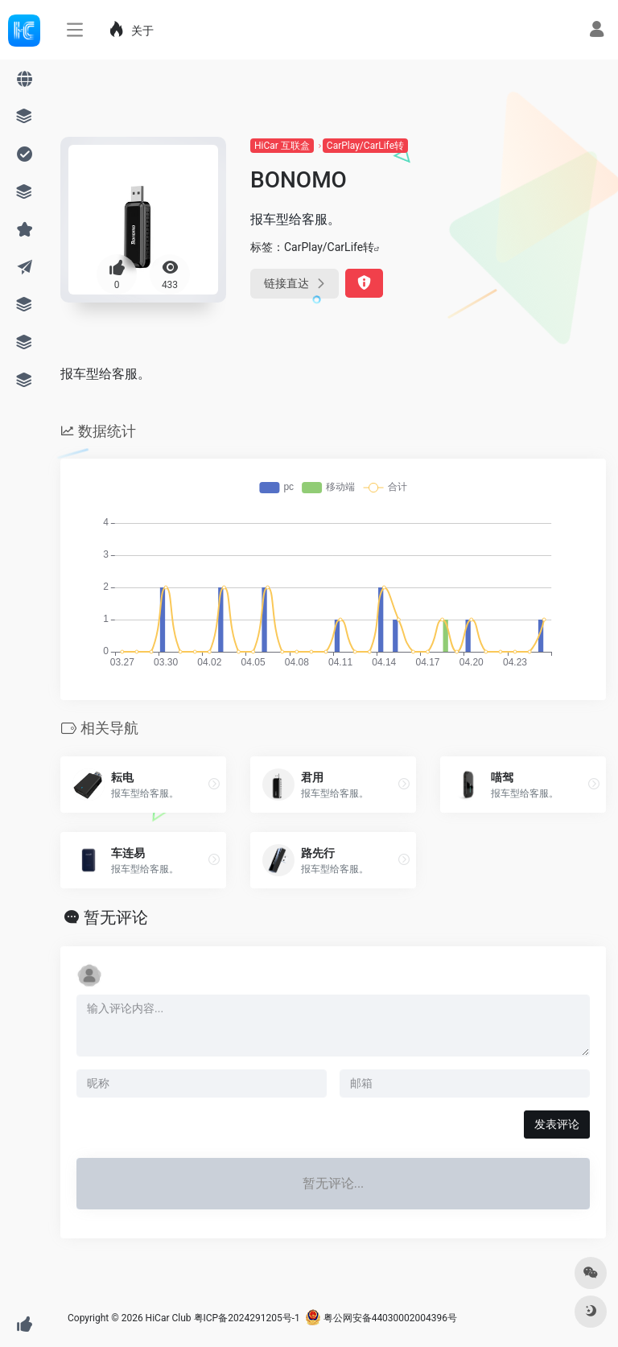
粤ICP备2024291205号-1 (247, 1318)
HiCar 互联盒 (282, 145)
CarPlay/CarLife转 (365, 145)
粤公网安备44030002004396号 (381, 1318)
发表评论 (556, 1124)
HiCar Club (169, 1318)
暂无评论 (116, 917)
